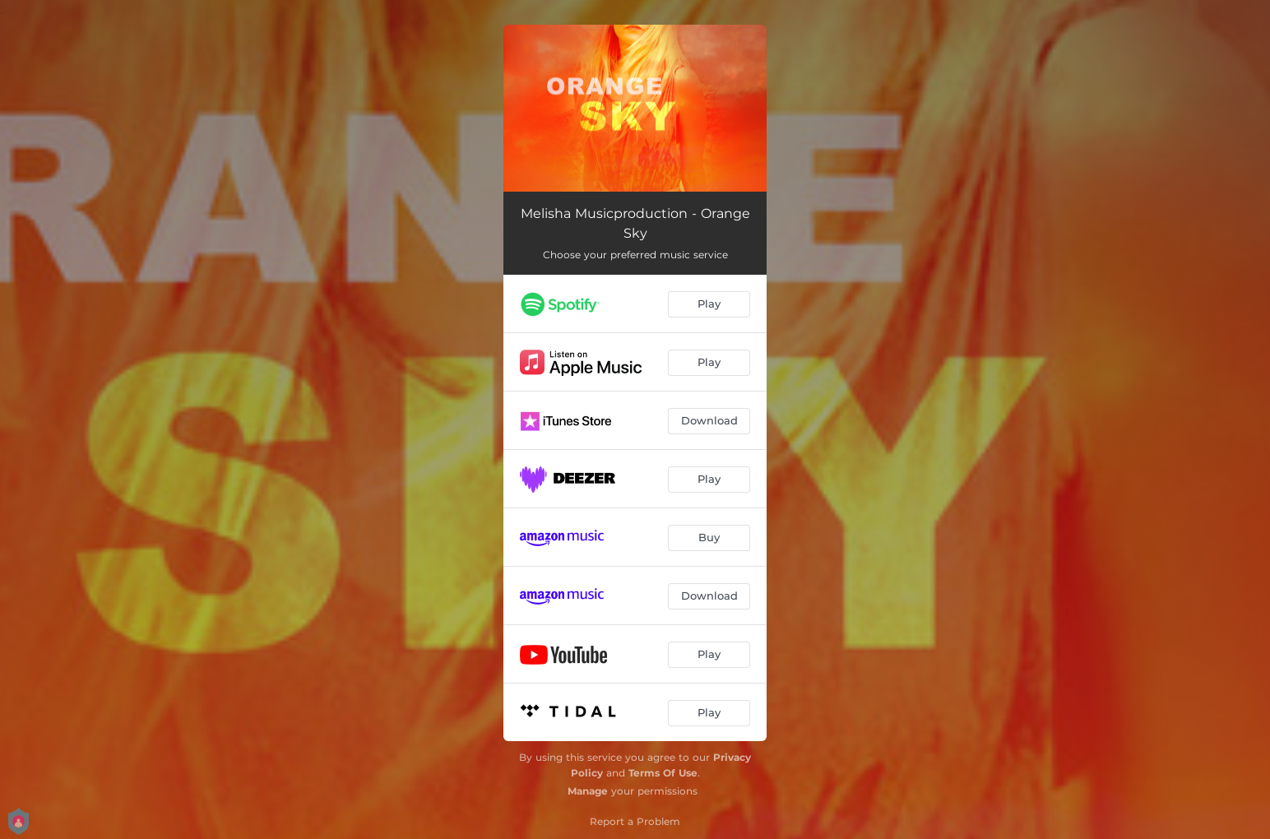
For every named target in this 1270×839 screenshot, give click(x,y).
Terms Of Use (663, 773)
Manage (588, 791)
